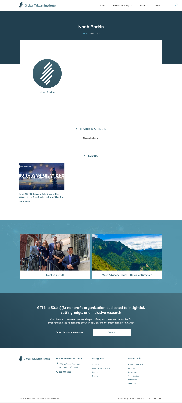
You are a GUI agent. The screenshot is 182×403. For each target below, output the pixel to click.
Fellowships (132, 372)
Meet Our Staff (55, 274)
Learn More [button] (24, 201)
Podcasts (131, 368)
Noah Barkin (47, 92)
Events (144, 5)
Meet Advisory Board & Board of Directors (127, 274)
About (103, 5)
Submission (132, 380)
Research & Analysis (124, 5)
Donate (157, 5)
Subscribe (132, 383)
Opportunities (133, 376)
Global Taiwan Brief (135, 365)
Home (84, 33)
